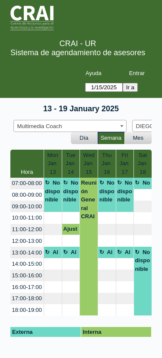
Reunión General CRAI (88, 199)
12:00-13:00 (27, 241)
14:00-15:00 (27, 264)
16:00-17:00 (27, 287)
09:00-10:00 (27, 206)
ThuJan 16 (107, 163)
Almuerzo (52, 253)
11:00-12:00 (27, 229)
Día (83, 138)
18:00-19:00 (27, 310)
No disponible (52, 191)
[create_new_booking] (143, 195)
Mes (138, 138)
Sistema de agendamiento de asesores (77, 52)
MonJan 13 (53, 163)
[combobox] (70, 126)
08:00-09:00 (27, 195)
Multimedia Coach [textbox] (39, 126)
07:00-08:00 (27, 183)
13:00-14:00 (27, 252)
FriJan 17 (124, 163)
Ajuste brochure (70, 230)
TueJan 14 (71, 163)
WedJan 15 (89, 163)
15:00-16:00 (27, 275)
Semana (111, 138)
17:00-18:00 (27, 298)
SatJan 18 (142, 163)
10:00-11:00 (27, 217)
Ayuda (94, 73)
